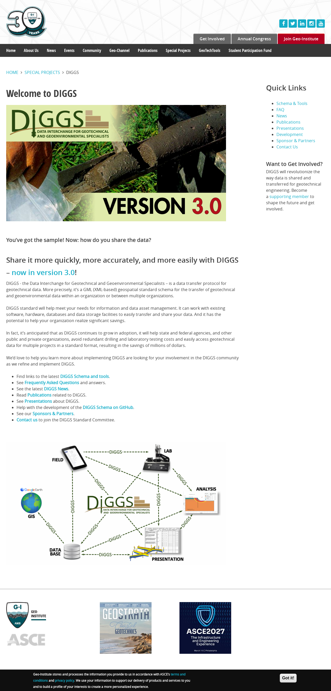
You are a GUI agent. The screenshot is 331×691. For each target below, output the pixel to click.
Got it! (288, 678)
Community (92, 50)
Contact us (27, 420)
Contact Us (287, 147)
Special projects (42, 72)
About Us (31, 50)
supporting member (289, 196)
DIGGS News (56, 389)
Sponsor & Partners (295, 140)
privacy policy (64, 680)
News (51, 50)
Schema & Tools (291, 103)
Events (69, 50)
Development (289, 134)
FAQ (280, 109)
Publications (147, 50)
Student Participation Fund (250, 50)
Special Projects (178, 50)
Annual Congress (254, 39)
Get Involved (212, 39)
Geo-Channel (119, 50)
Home (11, 50)
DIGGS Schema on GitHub (108, 407)
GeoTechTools (209, 50)
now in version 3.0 (43, 272)
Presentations (38, 401)
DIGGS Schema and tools (84, 376)
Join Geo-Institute (301, 39)
